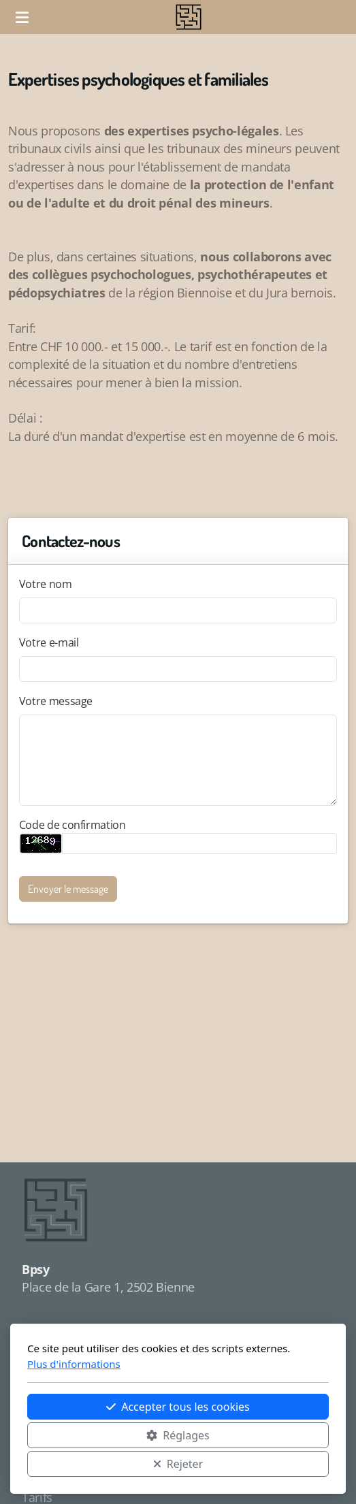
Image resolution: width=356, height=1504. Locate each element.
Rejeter (178, 1463)
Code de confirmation (72, 824)
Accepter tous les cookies (178, 1406)
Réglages (177, 1435)
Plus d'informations (73, 1364)
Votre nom (45, 583)
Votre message (56, 700)
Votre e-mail (49, 642)
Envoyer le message (68, 889)
